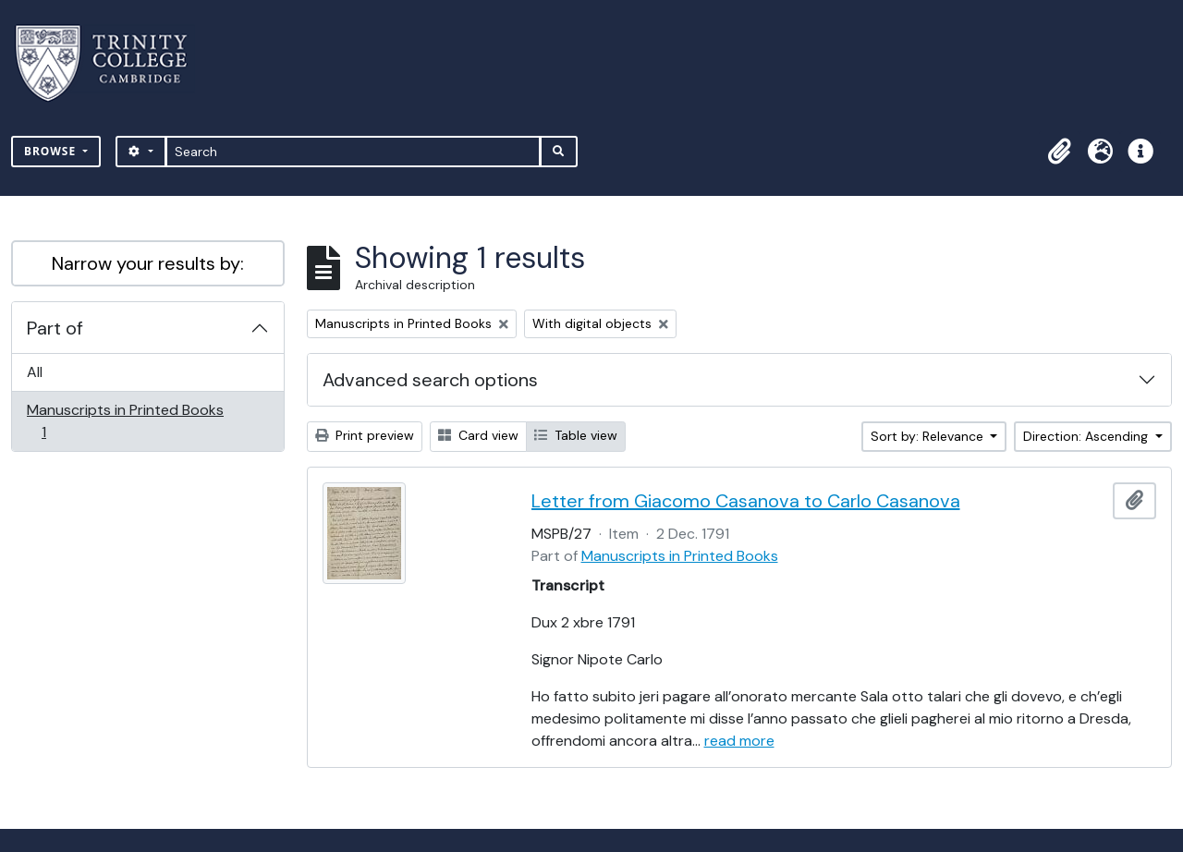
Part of (55, 328)
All (35, 372)
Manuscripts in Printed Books (125, 421)
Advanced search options (430, 380)
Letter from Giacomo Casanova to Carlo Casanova (745, 501)
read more (739, 740)
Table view (575, 435)
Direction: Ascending (1087, 436)
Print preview (364, 435)
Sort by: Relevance (929, 436)
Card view (478, 435)
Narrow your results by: (148, 263)
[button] (1059, 151)
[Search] (353, 151)
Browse (51, 151)
